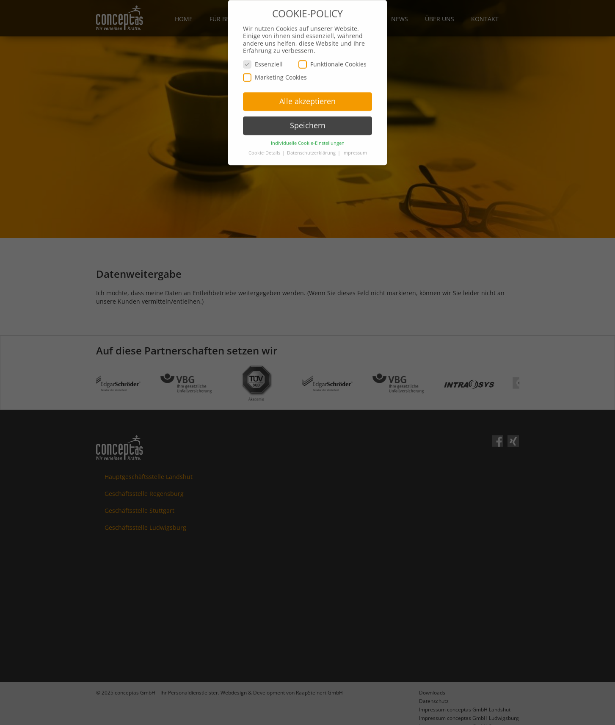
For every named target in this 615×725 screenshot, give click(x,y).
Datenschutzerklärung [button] (312, 143)
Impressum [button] (354, 143)
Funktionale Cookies (332, 54)
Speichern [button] (307, 116)
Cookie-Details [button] (264, 143)
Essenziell (263, 54)
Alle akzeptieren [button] (307, 91)
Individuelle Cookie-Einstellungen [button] (308, 133)
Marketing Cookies (275, 68)
